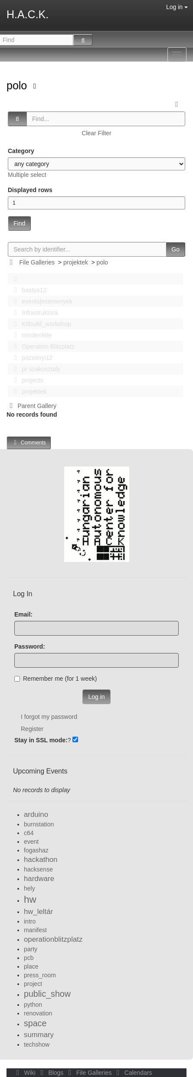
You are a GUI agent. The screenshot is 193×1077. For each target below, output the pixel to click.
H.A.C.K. (28, 14)
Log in (177, 6)
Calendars (132, 1072)
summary (39, 1035)
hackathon (40, 859)
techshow (36, 1044)
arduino (36, 814)
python (33, 1004)
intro (30, 921)
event (31, 841)
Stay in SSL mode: (41, 740)
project (33, 983)
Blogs (51, 1072)
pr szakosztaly (34, 369)
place (31, 966)
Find (19, 223)
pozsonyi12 (30, 357)
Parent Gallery (31, 405)
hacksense (38, 869)
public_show (47, 994)
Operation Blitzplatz (42, 346)
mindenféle (30, 335)
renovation (38, 1013)
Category (21, 150)
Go (175, 249)
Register (32, 728)
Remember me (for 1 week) (55, 678)
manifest (35, 930)
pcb (29, 957)
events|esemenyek (40, 301)
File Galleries (37, 262)
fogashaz (36, 850)
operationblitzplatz (53, 939)
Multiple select (27, 174)
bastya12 (27, 290)
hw (30, 899)
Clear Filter (96, 133)
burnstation (39, 824)
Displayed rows (30, 189)
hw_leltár (38, 911)
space (35, 1023)
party (30, 949)
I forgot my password (49, 716)
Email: (23, 614)
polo (18, 85)
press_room (40, 975)
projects (26, 380)
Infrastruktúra (33, 312)
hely (29, 888)
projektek (75, 262)
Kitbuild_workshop (40, 323)
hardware (39, 879)
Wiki (25, 1072)
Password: (29, 646)
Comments (28, 442)
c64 (29, 832)
